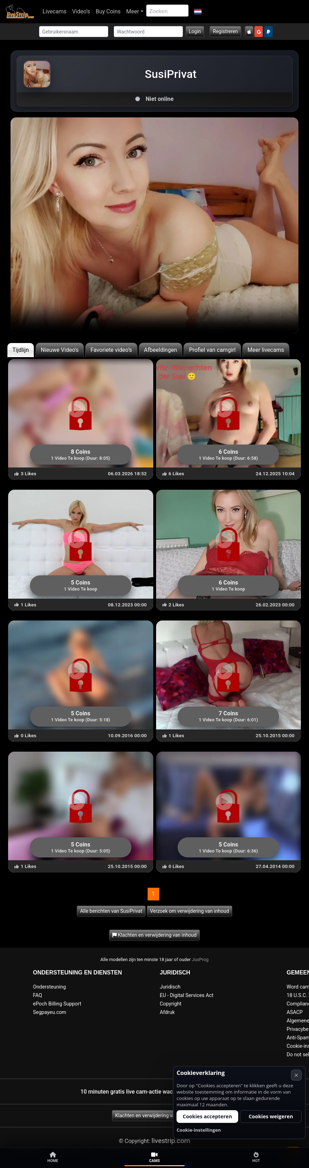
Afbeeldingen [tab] (160, 350)
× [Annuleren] (296, 1075)
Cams (154, 1157)
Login (195, 31)
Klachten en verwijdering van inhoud (154, 1115)
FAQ (37, 995)
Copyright (170, 1004)
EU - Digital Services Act (187, 995)
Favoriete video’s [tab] (111, 350)
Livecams (55, 11)
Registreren (225, 31)
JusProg (200, 959)
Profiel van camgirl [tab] (212, 350)
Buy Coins (107, 11)
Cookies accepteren (207, 1116)
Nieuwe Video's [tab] (60, 350)
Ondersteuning (49, 987)
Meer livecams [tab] (266, 350)
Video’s (81, 11)
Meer (132, 11)
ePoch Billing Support (57, 1004)
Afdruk (167, 1012)
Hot (256, 1157)
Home (53, 1157)
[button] (197, 12)
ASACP (295, 1012)
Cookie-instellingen (199, 1130)
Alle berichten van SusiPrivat (111, 911)
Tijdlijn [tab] (20, 350)
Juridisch (170, 987)
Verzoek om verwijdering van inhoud (189, 911)
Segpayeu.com (50, 1012)
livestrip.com (171, 1141)
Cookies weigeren (271, 1116)
